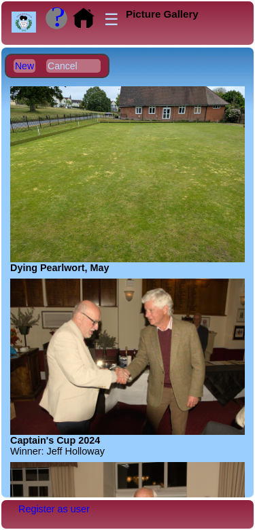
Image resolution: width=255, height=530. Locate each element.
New (24, 65)
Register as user (54, 509)
